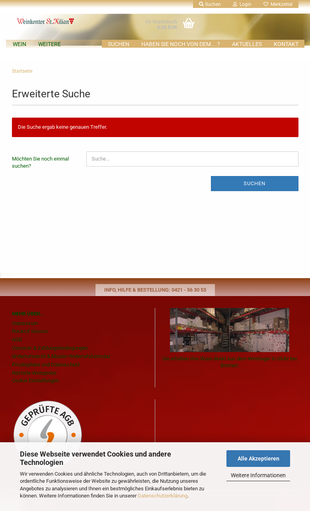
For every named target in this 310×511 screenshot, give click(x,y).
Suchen (118, 44)
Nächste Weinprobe (34, 373)
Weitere (49, 44)
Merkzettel (277, 4)
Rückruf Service (30, 331)
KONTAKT (286, 44)
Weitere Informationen (258, 475)
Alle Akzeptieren (258, 458)
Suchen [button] (210, 4)
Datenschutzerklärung (162, 496)
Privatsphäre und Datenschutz (46, 365)
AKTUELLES (247, 44)
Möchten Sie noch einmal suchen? (40, 162)
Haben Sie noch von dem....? (180, 44)
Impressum (25, 323)
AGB (17, 340)
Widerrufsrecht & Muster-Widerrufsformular (61, 356)
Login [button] (242, 4)
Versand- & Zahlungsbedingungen (50, 348)
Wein (19, 44)
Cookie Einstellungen (35, 380)
